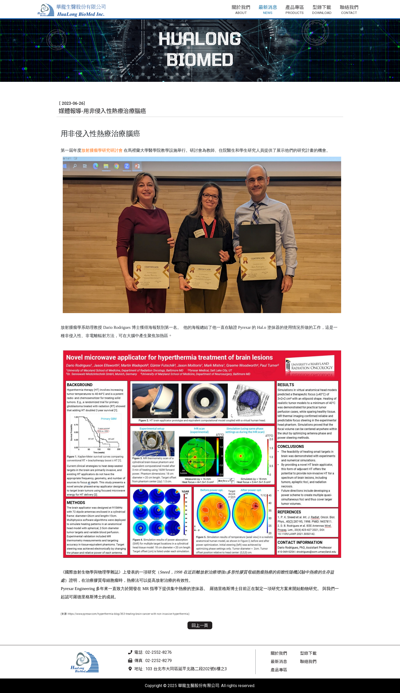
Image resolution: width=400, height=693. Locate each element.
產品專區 (279, 669)
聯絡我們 (308, 661)
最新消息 (279, 661)
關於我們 (279, 653)
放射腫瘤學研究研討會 (102, 150)
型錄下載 (308, 653)
